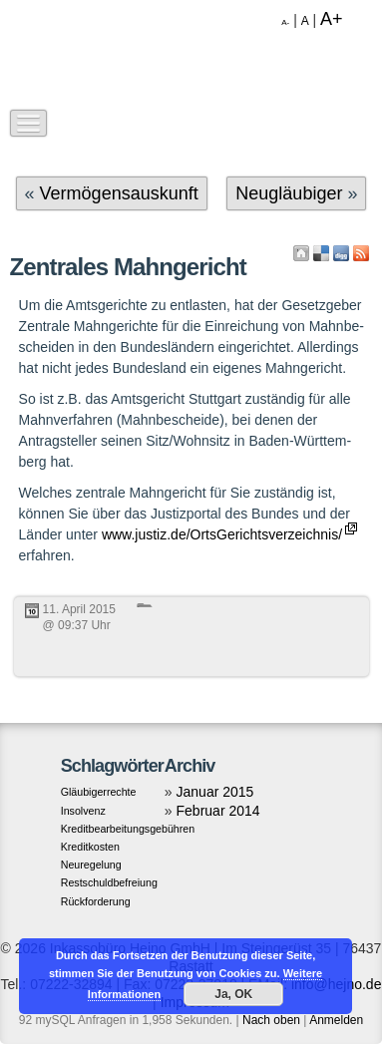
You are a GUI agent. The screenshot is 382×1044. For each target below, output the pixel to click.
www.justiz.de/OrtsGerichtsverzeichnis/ (222, 534)
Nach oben (271, 1020)
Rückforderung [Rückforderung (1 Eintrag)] (96, 901)
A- (285, 22)
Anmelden (336, 1020)
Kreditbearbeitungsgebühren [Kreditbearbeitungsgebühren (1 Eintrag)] (128, 829)
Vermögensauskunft (119, 193)
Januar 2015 (215, 792)
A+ (331, 19)
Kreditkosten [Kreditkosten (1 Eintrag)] (90, 847)
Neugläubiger (288, 193)
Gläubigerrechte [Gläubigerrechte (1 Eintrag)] (99, 792)
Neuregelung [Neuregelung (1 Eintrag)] (91, 864)
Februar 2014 (218, 811)
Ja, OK (233, 994)
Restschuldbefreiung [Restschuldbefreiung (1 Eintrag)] (109, 882)
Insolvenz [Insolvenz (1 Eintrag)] (83, 811)
